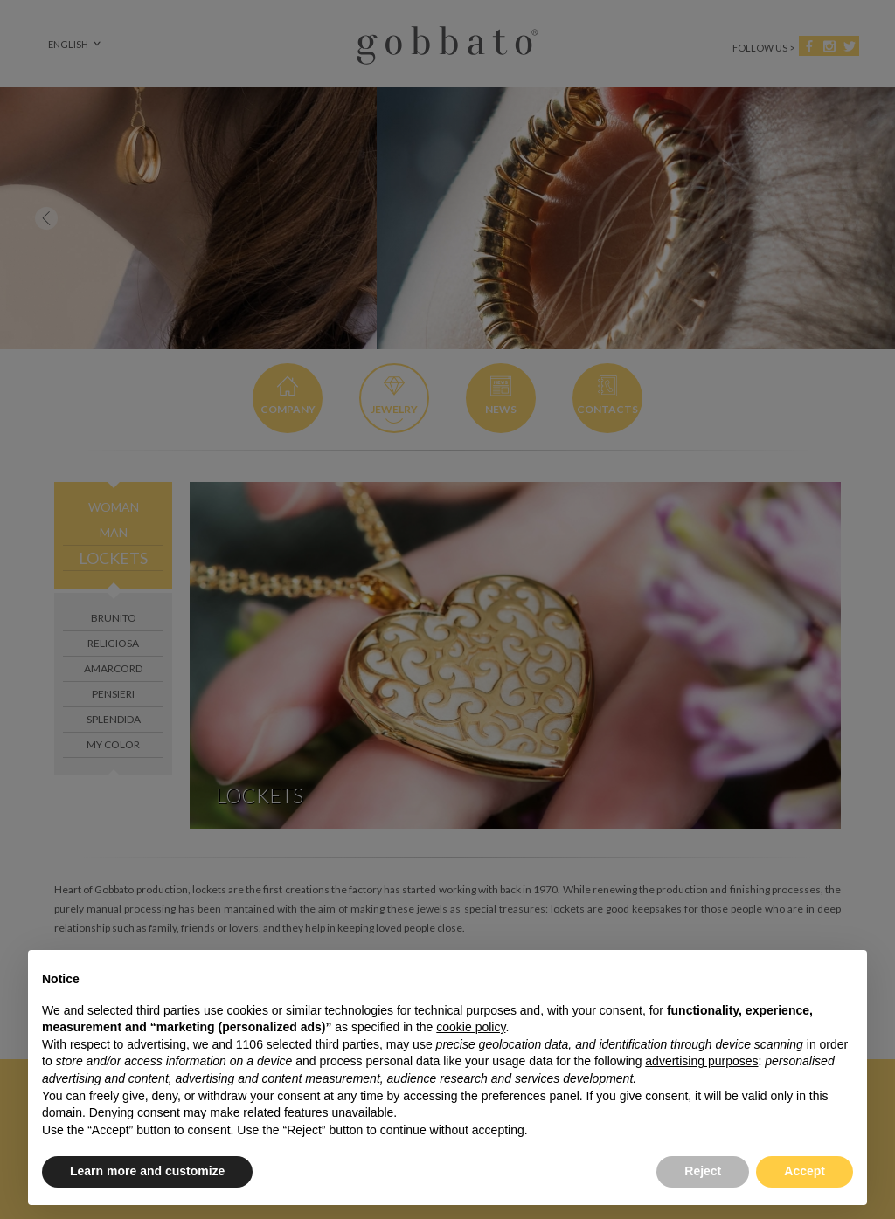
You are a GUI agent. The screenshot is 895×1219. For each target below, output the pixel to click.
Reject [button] (702, 1171)
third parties (347, 1044)
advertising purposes (701, 1061)
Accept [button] (804, 1171)
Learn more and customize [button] (147, 1171)
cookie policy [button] (470, 1027)
